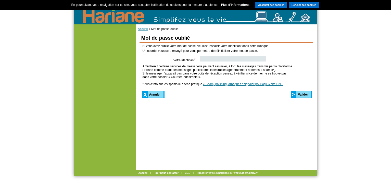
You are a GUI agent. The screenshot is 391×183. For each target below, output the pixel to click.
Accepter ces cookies (271, 5)
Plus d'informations (235, 5)
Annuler (155, 94)
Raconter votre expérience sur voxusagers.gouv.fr (227, 173)
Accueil (143, 29)
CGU (188, 173)
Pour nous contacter (166, 173)
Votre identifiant (184, 60)
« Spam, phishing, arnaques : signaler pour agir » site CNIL (243, 84)
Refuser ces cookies (304, 5)
